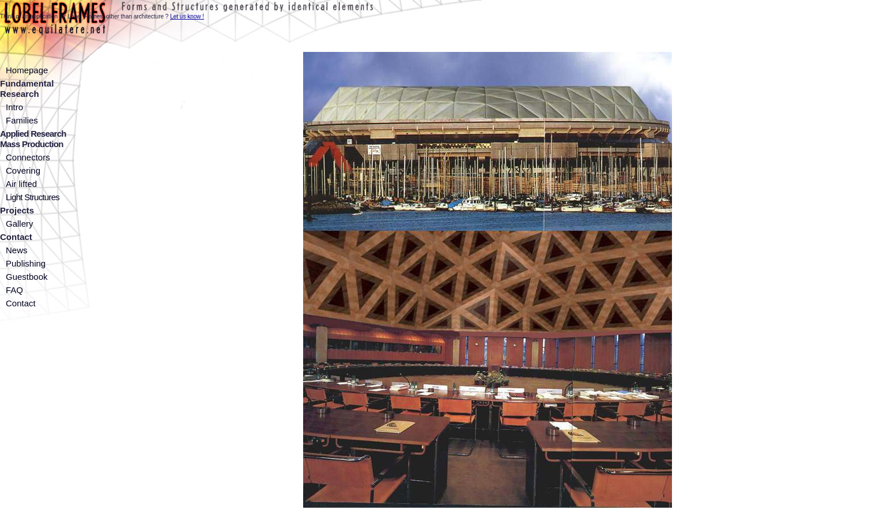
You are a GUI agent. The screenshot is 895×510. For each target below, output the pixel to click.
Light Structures (32, 197)
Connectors (28, 157)
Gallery (19, 223)
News (17, 250)
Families (22, 120)
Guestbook (27, 277)
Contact (21, 303)
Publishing (26, 263)
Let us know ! (187, 16)
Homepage (27, 70)
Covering (23, 170)
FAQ (14, 290)
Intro (14, 107)
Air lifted (21, 184)
